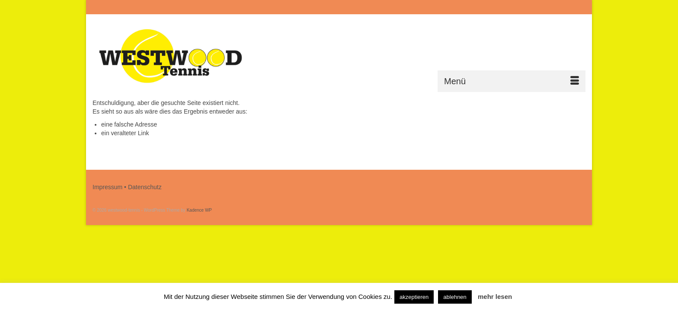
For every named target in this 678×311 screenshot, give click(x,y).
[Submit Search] (491, 7)
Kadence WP (199, 210)
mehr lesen (495, 296)
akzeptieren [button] (414, 297)
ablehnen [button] (455, 297)
